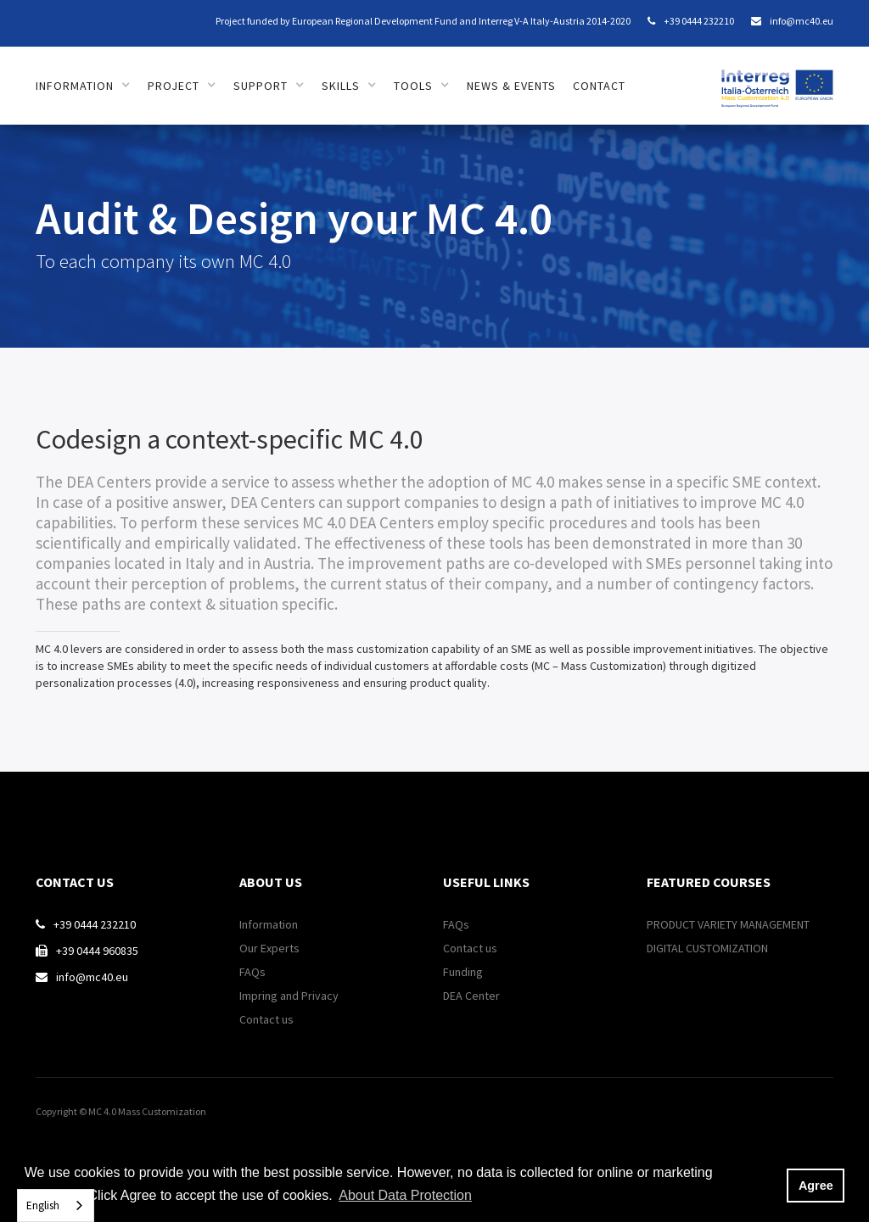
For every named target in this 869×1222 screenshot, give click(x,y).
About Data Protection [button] (405, 1195)
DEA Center (471, 995)
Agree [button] (816, 1185)
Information (268, 924)
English (42, 1205)
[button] (83, 86)
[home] (777, 79)
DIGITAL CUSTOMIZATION (707, 948)
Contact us (266, 1019)
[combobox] (55, 1205)
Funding (463, 971)
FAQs (252, 971)
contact (599, 85)
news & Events (511, 85)
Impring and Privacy (289, 995)
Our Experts (269, 948)
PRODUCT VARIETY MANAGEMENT (728, 924)
